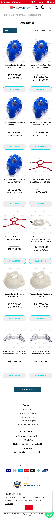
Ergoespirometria (16, 15)
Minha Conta (27, 410)
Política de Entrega (27, 417)
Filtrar (10, 31)
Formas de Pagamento (27, 413)
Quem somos (38, 2)
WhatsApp (27, 440)
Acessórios (30, 15)
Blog (50, 2)
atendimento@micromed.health (27, 444)
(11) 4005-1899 (27, 436)
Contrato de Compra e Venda (27, 424)
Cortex (39, 15)
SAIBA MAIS (14, 89)
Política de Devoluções (27, 421)
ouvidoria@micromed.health (27, 452)
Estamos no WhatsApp (11, 2)
